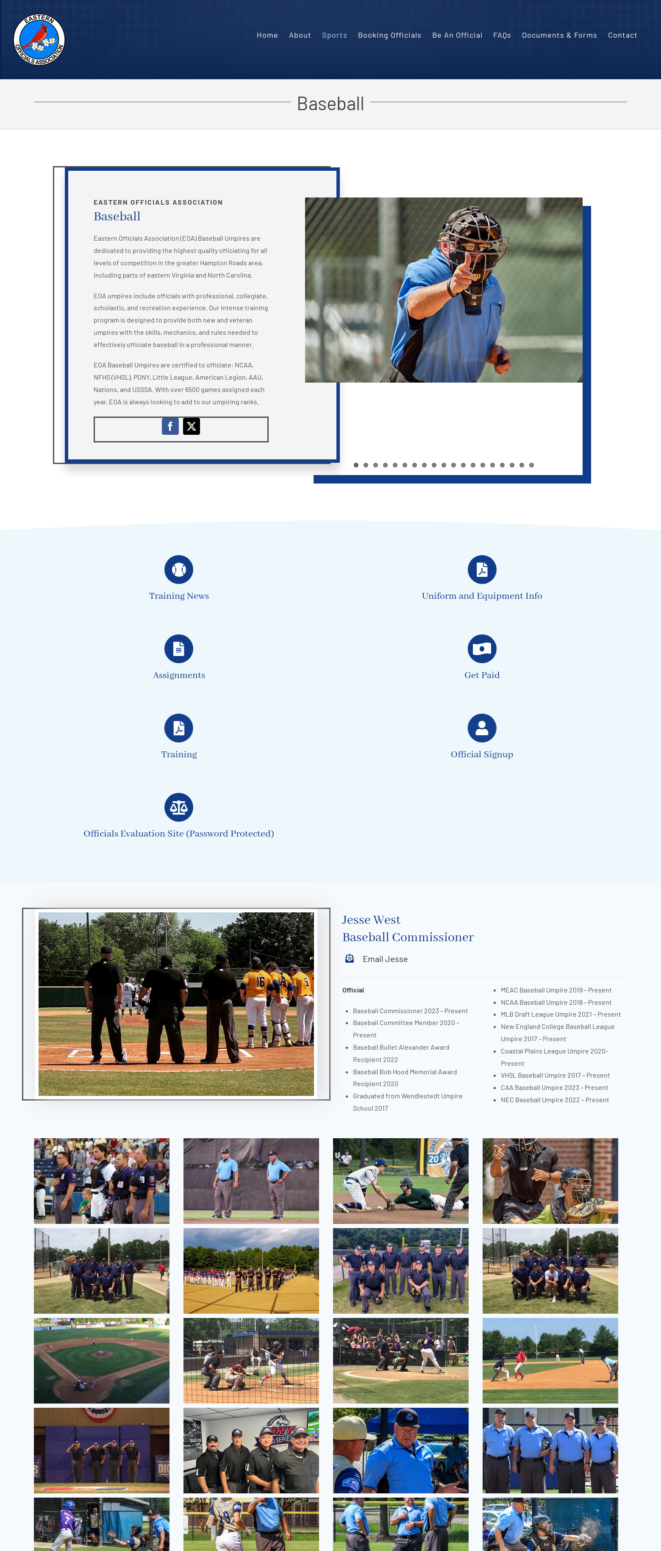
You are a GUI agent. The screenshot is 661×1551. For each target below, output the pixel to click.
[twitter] (191, 426)
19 (531, 465)
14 (482, 465)
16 (502, 465)
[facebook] (170, 426)
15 (492, 465)
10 (444, 465)
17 (512, 465)
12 (463, 465)
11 (453, 465)
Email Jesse (385, 958)
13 (473, 465)
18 (521, 465)
